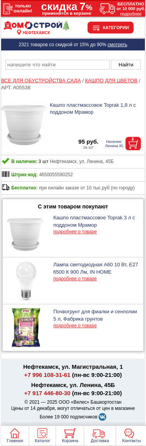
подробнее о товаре (75, 231)
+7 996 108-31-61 (47, 374)
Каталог (42, 440)
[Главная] (36, 28)
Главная (15, 440)
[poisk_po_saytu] (57, 64)
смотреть (117, 44)
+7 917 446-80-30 (47, 393)
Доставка (100, 440)
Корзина (70, 440)
